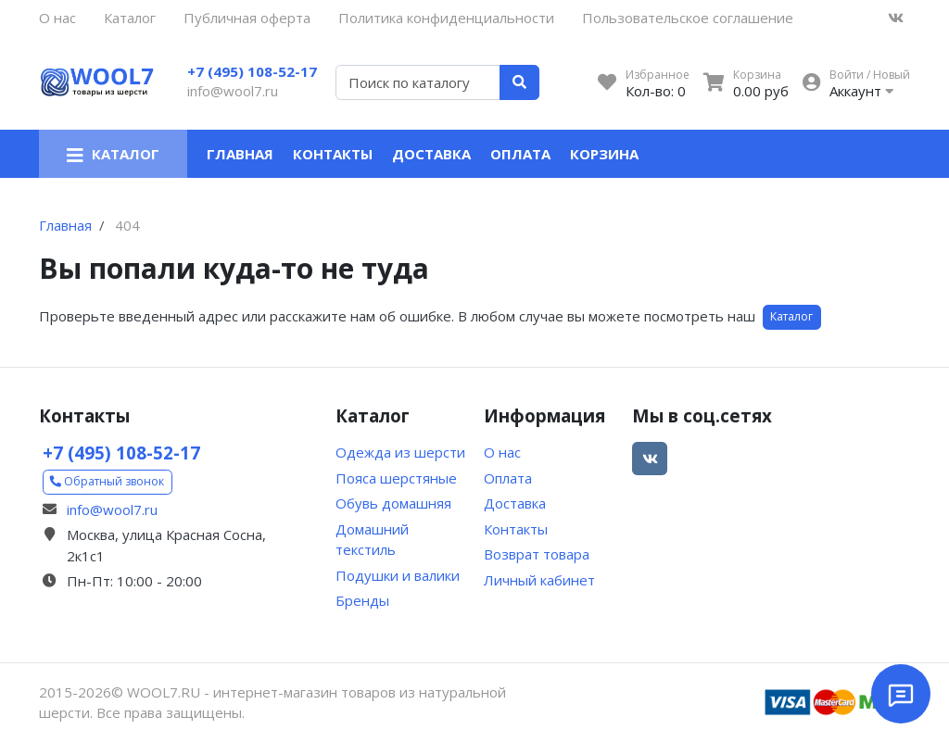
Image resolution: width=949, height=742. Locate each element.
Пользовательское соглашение (687, 17)
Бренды (362, 600)
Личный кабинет (539, 580)
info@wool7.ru (232, 91)
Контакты (333, 154)
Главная (240, 154)
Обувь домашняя (393, 503)
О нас (57, 17)
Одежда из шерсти (400, 452)
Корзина (604, 154)
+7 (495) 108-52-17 (252, 71)
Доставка (431, 154)
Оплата (520, 154)
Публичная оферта (246, 17)
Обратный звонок (107, 481)
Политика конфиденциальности (446, 17)
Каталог (130, 17)
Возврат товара (536, 554)
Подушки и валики (397, 575)
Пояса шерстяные (396, 478)
